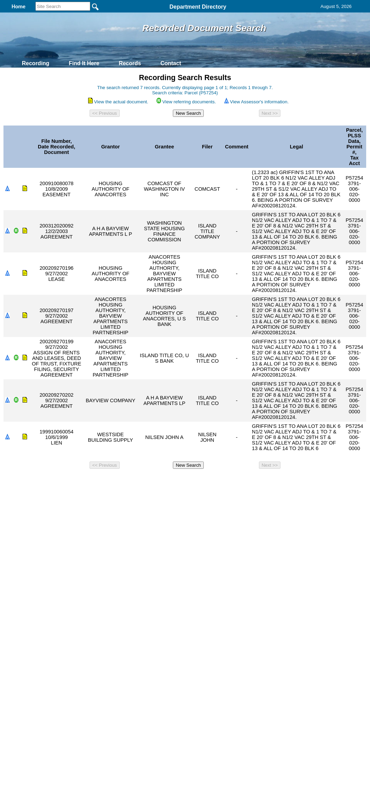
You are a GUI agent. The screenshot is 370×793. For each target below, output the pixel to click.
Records (130, 63)
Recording (35, 63)
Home (117, 481)
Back (90, 481)
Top (70, 481)
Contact (170, 63)
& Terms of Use (207, 481)
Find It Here (84, 63)
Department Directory (197, 7)
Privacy (182, 481)
